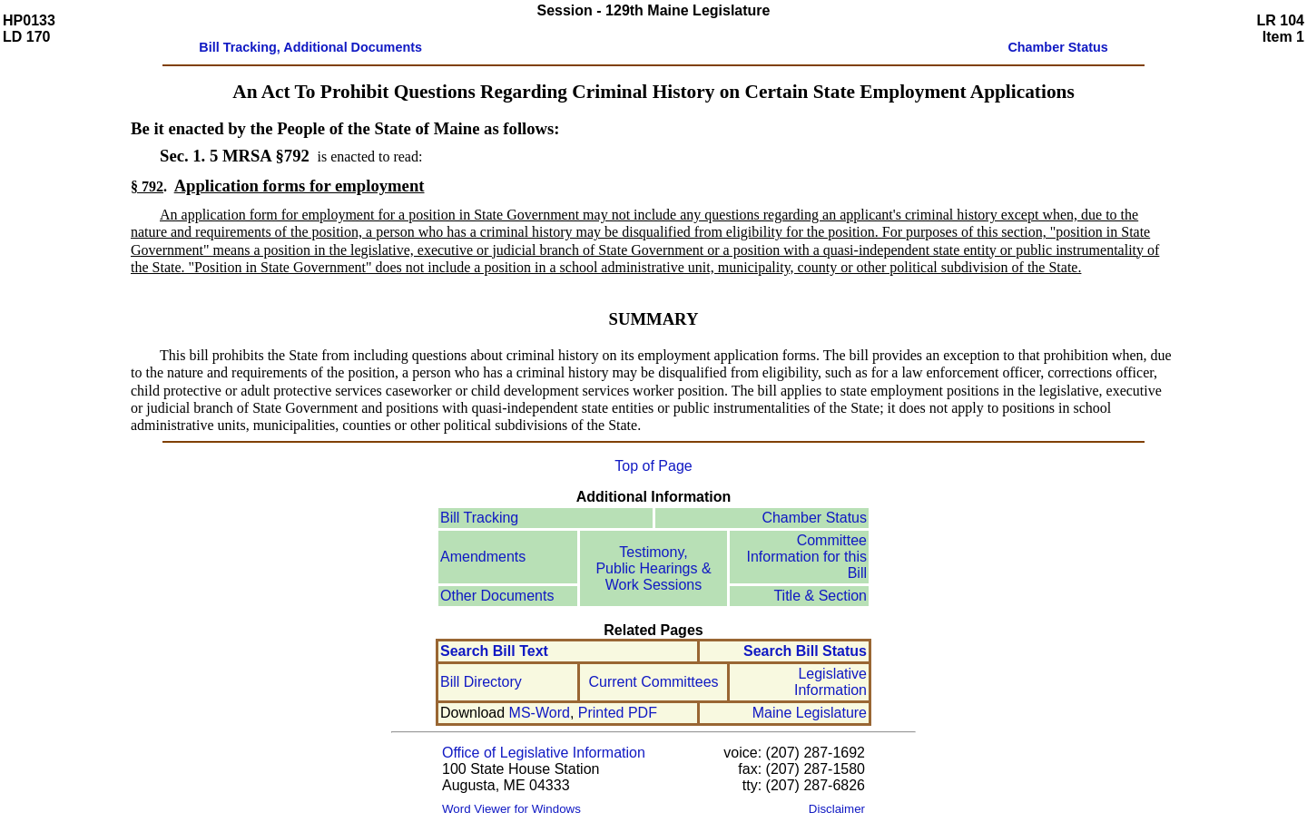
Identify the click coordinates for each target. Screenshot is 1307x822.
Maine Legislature (809, 712)
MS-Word (539, 712)
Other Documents (497, 595)
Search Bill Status (805, 651)
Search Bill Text (494, 651)
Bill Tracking (479, 517)
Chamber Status (814, 517)
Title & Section (820, 595)
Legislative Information (830, 682)
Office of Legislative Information (543, 752)
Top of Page (653, 466)
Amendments (483, 556)
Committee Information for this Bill (807, 557)
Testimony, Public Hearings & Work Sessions (653, 568)
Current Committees (653, 682)
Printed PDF (617, 712)
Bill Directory (481, 682)
